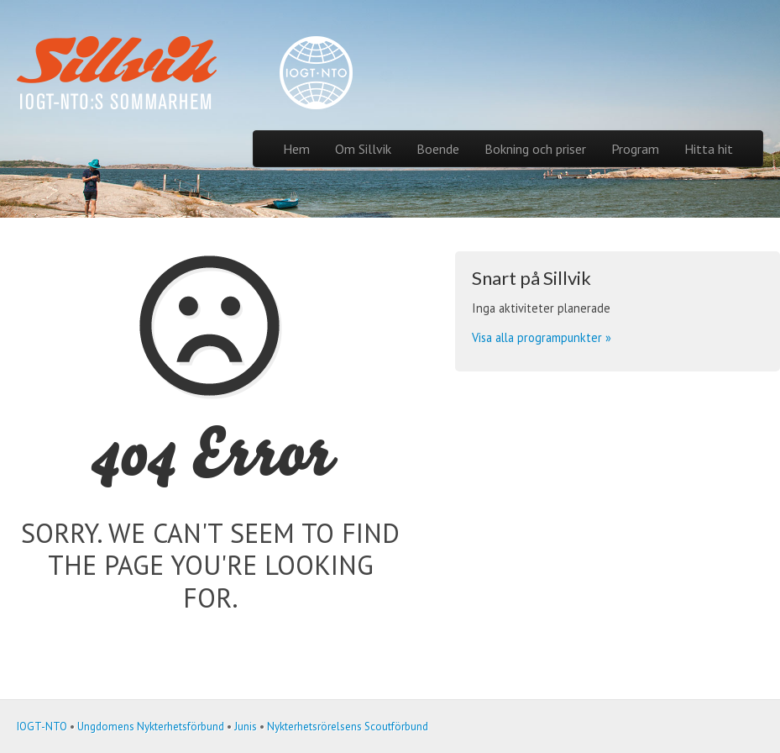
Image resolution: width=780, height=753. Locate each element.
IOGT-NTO (42, 726)
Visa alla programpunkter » (541, 337)
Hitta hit (708, 148)
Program (635, 148)
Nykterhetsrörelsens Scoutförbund (347, 726)
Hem (296, 148)
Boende (437, 148)
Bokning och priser (535, 148)
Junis (245, 726)
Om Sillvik (363, 148)
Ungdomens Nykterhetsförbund (150, 726)
